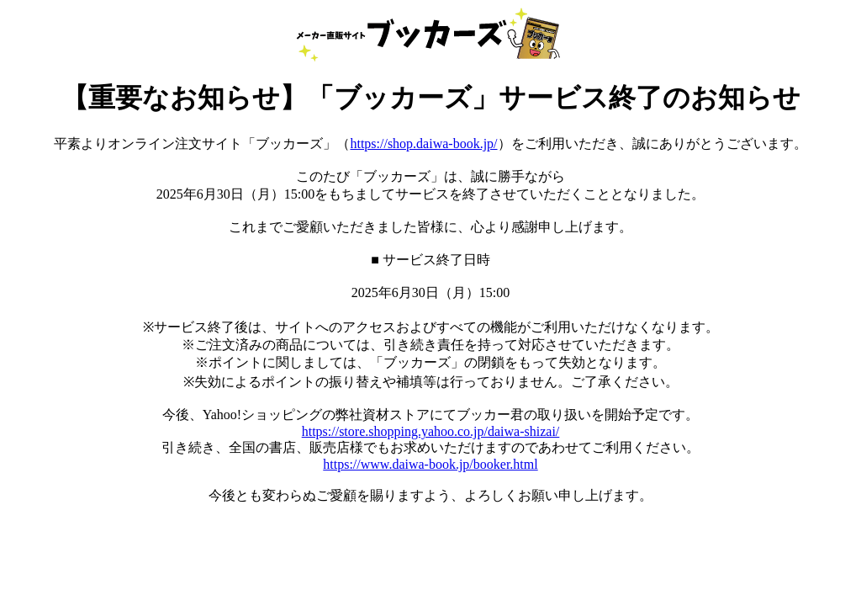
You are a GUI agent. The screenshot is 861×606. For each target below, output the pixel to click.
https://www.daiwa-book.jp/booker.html (430, 464)
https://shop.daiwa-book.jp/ (423, 143)
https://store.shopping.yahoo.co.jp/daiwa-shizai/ (431, 431)
